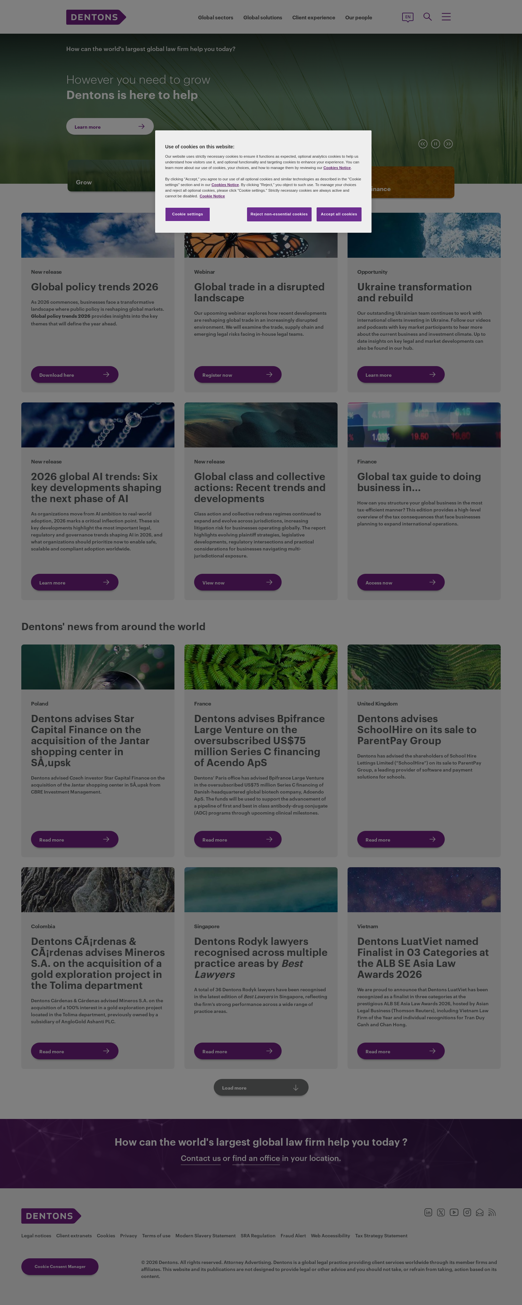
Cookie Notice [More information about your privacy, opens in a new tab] (212, 196)
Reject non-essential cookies (279, 214)
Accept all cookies (339, 214)
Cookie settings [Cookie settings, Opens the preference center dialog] (187, 214)
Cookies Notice (337, 168)
